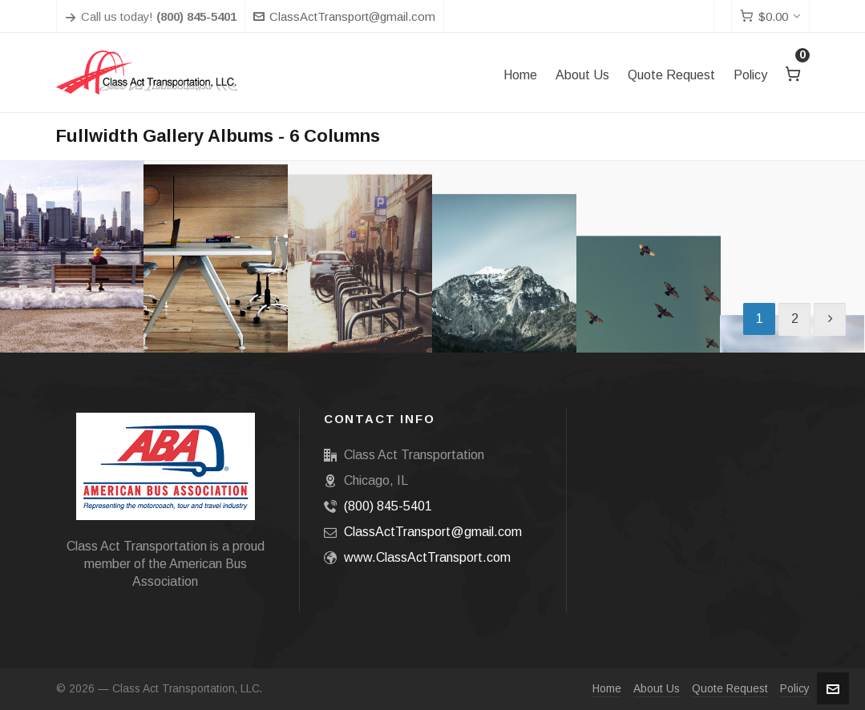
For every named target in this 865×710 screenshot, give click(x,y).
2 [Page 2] (794, 318)
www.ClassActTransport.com (427, 557)
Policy (795, 689)
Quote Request (730, 689)
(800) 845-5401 (388, 506)
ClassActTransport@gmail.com (344, 16)
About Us (656, 689)
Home (606, 689)
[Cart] (770, 17)
